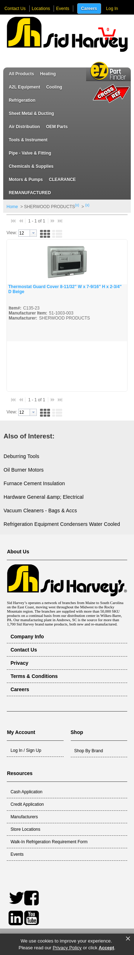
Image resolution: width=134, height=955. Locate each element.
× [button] (128, 938)
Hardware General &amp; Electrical (44, 497)
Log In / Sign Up (25, 750)
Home (12, 206)
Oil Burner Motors (24, 470)
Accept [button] (106, 947)
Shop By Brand (88, 750)
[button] (107, 33)
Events (62, 8)
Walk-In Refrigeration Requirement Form (49, 841)
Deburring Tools (21, 456)
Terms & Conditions (34, 676)
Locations (41, 8)
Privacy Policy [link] (67, 947)
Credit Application (27, 804)
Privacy (19, 663)
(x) (77, 205)
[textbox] (24, 233)
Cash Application (26, 791)
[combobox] (27, 233)
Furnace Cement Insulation (34, 483)
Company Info (27, 636)
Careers (89, 8)
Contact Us (14, 8)
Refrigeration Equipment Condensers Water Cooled (62, 524)
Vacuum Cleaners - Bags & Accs (40, 510)
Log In (112, 8)
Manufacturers (24, 816)
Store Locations (25, 829)
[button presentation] (33, 233)
